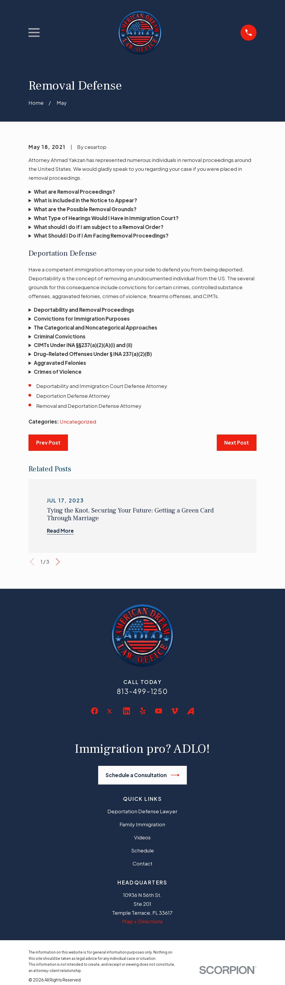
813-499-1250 (142, 691)
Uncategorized (78, 421)
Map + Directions (142, 921)
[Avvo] (190, 711)
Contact (142, 863)
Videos (142, 837)
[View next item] (57, 561)
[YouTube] (158, 711)
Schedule (142, 850)
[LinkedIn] (126, 711)
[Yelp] (142, 711)
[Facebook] (94, 711)
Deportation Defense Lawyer (142, 811)
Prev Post (48, 442)
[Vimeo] (174, 711)
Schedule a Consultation (142, 775)
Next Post (236, 442)
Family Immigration (142, 824)
